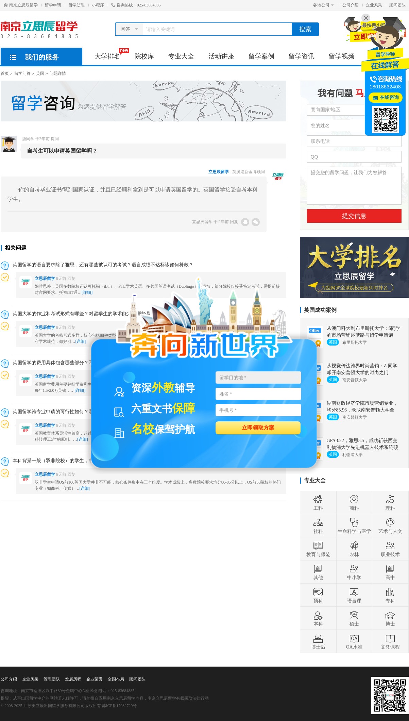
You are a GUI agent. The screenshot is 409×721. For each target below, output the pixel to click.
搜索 (305, 29)
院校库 (144, 56)
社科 (318, 526)
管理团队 (52, 679)
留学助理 (76, 5)
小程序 (98, 5)
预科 (318, 595)
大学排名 (111, 54)
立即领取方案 (258, 427)
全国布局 (116, 679)
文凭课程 (390, 641)
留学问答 (22, 73)
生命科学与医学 (354, 526)
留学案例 (261, 56)
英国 (40, 73)
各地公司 (323, 5)
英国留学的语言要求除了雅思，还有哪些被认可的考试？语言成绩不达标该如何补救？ (103, 264)
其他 (318, 572)
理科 (390, 502)
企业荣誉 (94, 679)
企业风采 (374, 5)
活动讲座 (221, 56)
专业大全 (181, 56)
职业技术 (390, 549)
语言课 (354, 595)
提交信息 (354, 216)
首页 (5, 73)
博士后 (318, 641)
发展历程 (73, 679)
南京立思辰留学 (21, 5)
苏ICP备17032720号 (119, 705)
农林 (354, 549)
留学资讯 (301, 56)
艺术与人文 (390, 526)
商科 (354, 502)
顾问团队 (397, 5)
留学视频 (342, 56)
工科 (318, 502)
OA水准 (354, 641)
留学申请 (53, 5)
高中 (390, 572)
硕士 (354, 618)
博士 (390, 618)
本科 (318, 618)
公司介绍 (350, 5)
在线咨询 (389, 97)
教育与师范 (318, 549)
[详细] (80, 341)
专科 (390, 595)
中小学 (354, 572)
